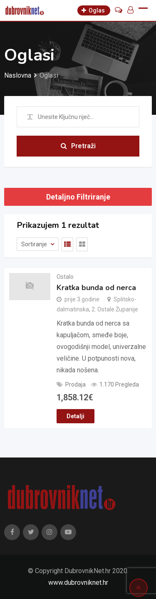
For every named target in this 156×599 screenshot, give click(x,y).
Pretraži (78, 146)
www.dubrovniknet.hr (78, 582)
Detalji (75, 416)
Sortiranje (34, 244)
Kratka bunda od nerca (96, 288)
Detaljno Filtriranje (78, 196)
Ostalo (65, 276)
